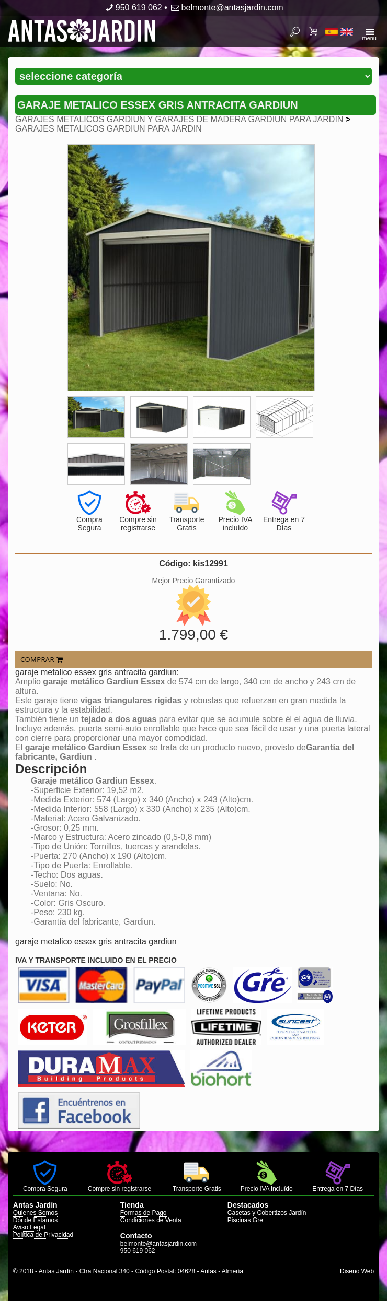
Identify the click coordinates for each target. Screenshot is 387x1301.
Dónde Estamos (35, 1220)
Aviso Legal (29, 1227)
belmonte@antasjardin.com (226, 7)
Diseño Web (357, 1271)
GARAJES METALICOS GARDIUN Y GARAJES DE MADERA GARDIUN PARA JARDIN (179, 119)
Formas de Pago (143, 1212)
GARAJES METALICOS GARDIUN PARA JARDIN (108, 128)
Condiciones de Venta (150, 1220)
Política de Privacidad (43, 1234)
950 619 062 (133, 7)
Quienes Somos (35, 1212)
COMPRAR (41, 659)
